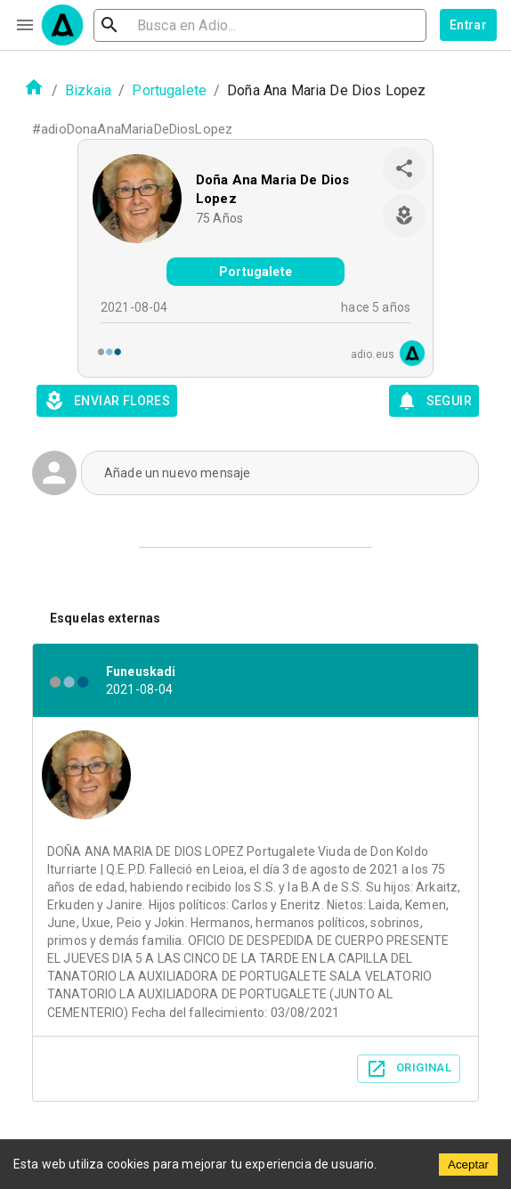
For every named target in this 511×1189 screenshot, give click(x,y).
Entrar (468, 25)
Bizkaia (88, 90)
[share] (404, 168)
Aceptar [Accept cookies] (468, 1164)
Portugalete (169, 90)
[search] (260, 25)
